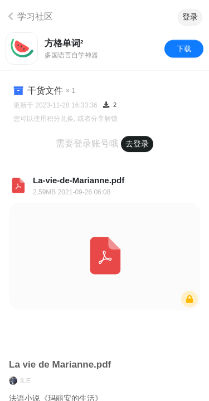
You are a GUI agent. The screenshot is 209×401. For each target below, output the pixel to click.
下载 (184, 48)
